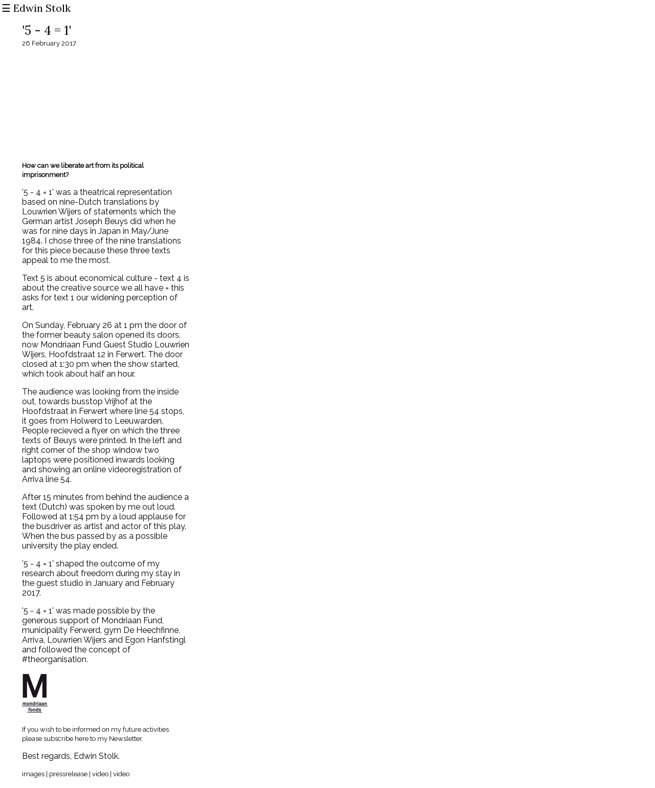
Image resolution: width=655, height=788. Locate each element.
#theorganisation (54, 659)
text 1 (64, 297)
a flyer (96, 430)
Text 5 (33, 278)
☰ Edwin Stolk (36, 8)
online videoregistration (127, 469)
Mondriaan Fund (130, 620)
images (33, 774)
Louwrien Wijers (77, 640)
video (99, 774)
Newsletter (125, 738)
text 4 (171, 278)
